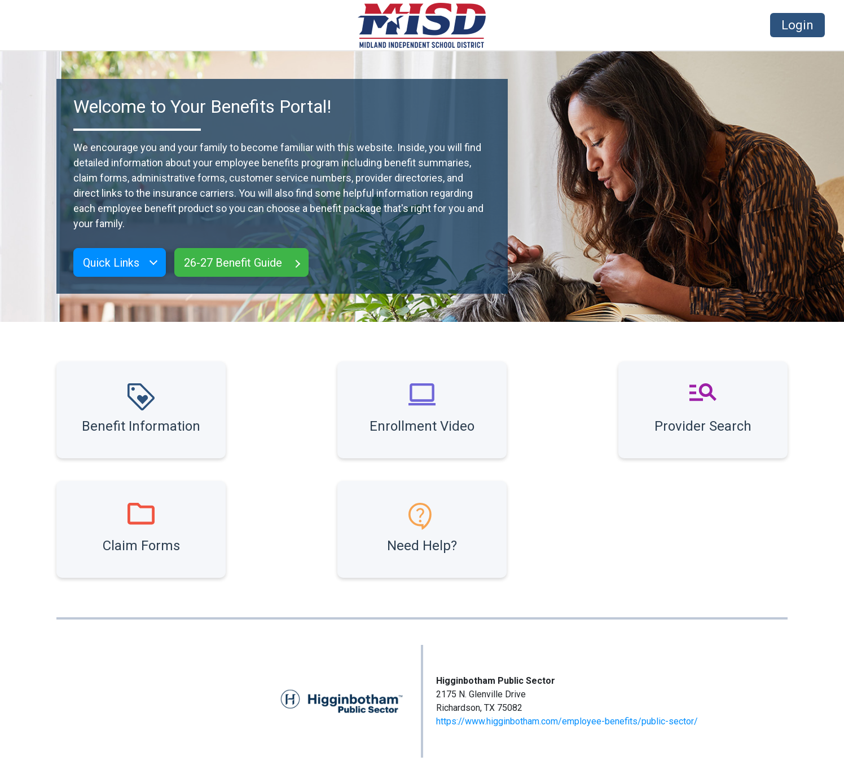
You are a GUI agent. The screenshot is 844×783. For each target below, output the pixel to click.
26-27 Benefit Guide (233, 262)
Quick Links (111, 262)
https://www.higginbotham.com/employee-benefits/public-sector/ (567, 721)
